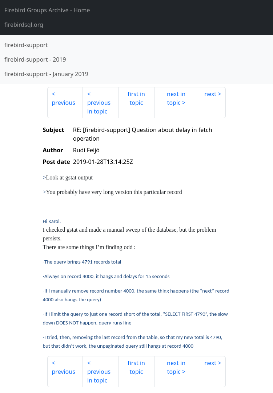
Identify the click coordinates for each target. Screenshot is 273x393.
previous (63, 103)
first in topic (136, 98)
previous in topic (99, 107)
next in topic (176, 98)
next (210, 94)
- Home (47, 10)
